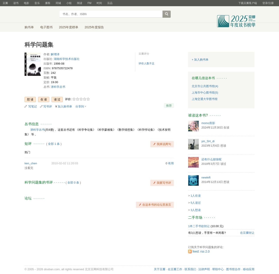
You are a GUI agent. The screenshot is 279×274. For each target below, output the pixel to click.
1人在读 (196, 195)
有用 (171, 163)
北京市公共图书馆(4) (205, 86)
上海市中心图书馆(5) (205, 92)
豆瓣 (5, 3)
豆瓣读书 (41, 14)
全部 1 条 (54, 144)
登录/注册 (268, 3)
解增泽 (55, 54)
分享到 (79, 106)
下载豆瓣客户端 (247, 3)
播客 (47, 3)
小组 (69, 3)
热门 (27, 152)
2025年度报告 (94, 27)
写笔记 (32, 106)
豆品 (110, 3)
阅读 (79, 3)
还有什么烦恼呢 (211, 159)
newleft (205, 177)
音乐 (37, 3)
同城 (58, 3)
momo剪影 (208, 123)
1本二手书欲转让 (199, 226)
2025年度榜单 (68, 27)
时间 (99, 3)
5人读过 (196, 202)
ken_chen (31, 163)
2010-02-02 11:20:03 (65, 163)
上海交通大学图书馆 (205, 99)
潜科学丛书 (58, 86)
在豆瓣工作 (175, 269)
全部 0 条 (73, 182)
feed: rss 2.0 (201, 251)
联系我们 (190, 269)
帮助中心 (218, 269)
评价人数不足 (147, 63)
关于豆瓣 (159, 269)
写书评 (47, 106)
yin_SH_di (207, 141)
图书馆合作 (233, 269)
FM (89, 3)
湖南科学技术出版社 (67, 59)
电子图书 (46, 27)
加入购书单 (65, 106)
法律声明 (204, 269)
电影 (26, 3)
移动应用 (248, 269)
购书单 (29, 27)
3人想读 (196, 210)
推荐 (169, 105)
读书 (16, 3)
